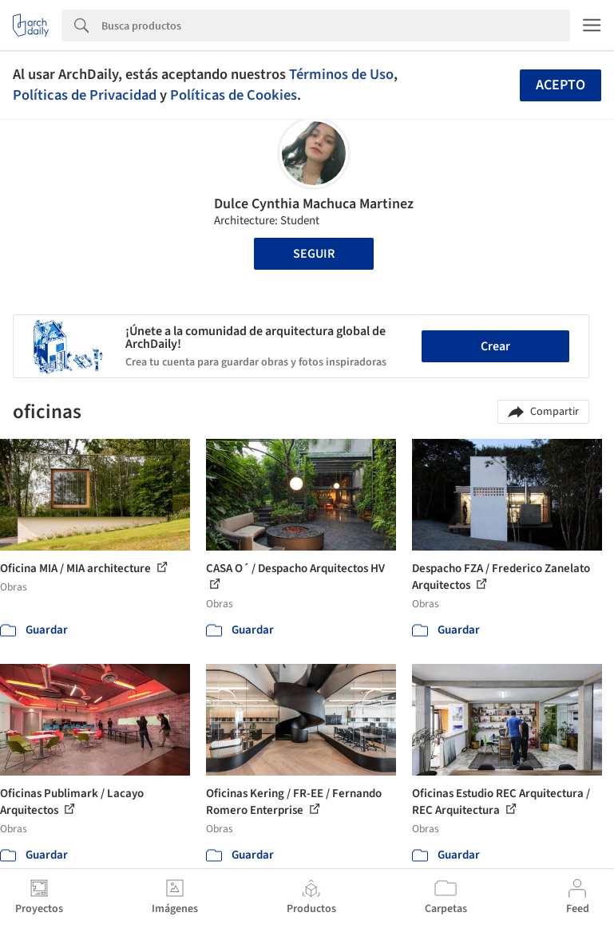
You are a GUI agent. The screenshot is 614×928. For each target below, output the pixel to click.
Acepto (560, 85)
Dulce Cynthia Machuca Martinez (314, 204)
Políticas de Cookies (233, 95)
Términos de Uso (341, 74)
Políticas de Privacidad (84, 95)
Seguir (314, 254)
